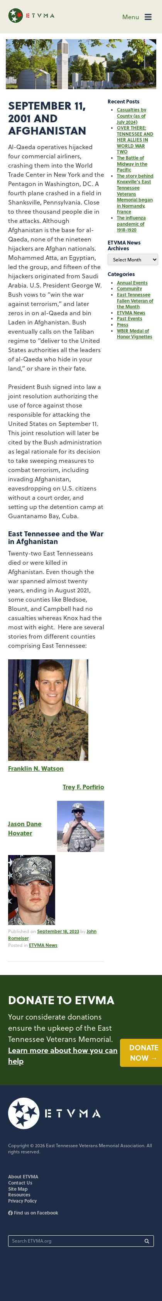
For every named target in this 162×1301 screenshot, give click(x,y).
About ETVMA (23, 1178)
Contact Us (20, 1184)
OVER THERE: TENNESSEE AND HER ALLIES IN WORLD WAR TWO (135, 139)
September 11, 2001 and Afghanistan (48, 117)
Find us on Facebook (33, 1214)
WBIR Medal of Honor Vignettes (134, 333)
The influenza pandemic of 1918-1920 (131, 223)
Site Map (18, 1190)
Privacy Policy (22, 1202)
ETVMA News (43, 945)
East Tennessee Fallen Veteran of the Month (135, 300)
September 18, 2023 (58, 931)
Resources (19, 1196)
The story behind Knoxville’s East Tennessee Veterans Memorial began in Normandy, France (135, 193)
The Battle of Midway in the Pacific (132, 163)
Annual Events (132, 282)
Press (122, 324)
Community (129, 288)
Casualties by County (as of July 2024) (131, 115)
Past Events (129, 318)
